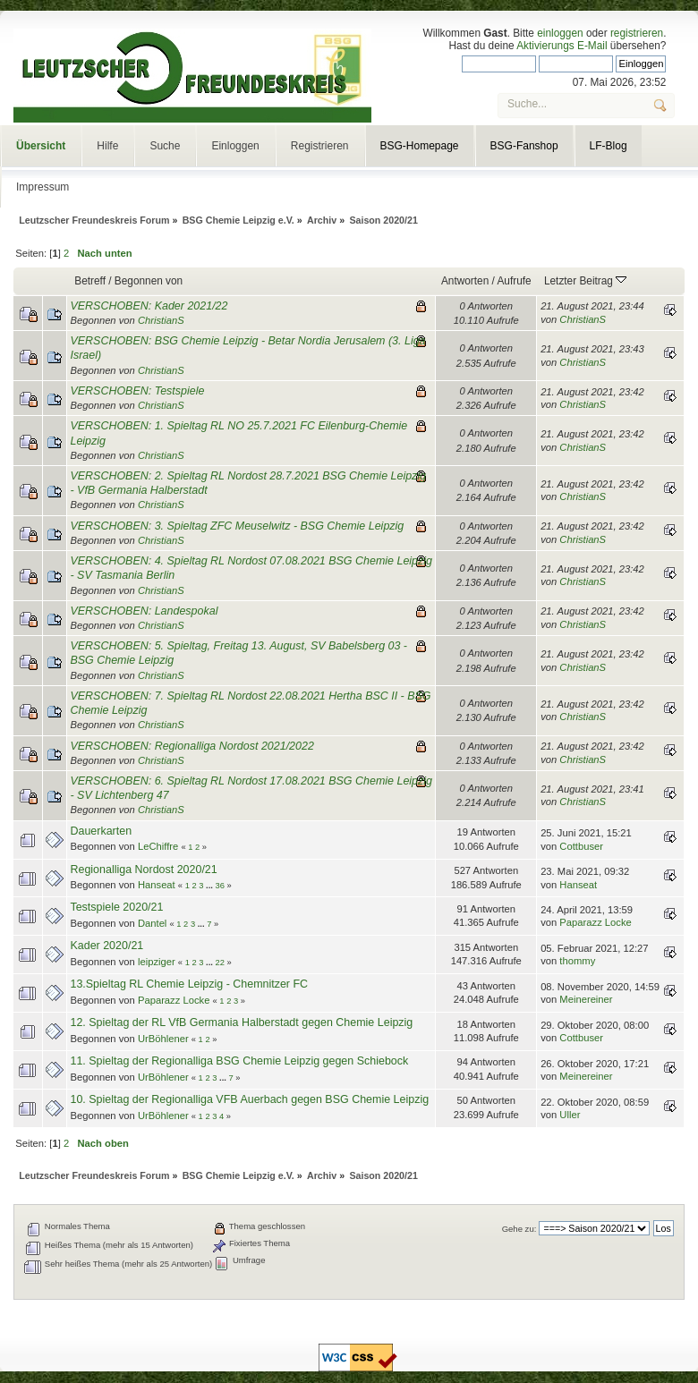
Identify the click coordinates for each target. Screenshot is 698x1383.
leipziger (156, 961)
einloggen (560, 33)
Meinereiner (585, 999)
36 (219, 885)
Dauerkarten (101, 831)
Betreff (90, 281)
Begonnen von (149, 281)
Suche (164, 146)
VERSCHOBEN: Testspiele (137, 391)
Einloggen (235, 146)
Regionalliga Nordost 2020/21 (143, 869)
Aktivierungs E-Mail (561, 45)
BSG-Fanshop (524, 146)
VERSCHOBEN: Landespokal (143, 611)
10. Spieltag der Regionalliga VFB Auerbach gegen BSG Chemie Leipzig (249, 1099)
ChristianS (161, 320)
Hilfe (107, 146)
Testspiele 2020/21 (116, 907)
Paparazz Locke (595, 922)
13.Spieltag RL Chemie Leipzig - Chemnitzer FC (189, 984)
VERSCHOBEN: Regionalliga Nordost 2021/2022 (191, 746)
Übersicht (40, 146)
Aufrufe (514, 281)
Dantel (152, 923)
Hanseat (156, 884)
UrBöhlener (163, 1038)
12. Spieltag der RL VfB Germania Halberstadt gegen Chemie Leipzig (241, 1022)
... (210, 885)
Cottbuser (581, 846)
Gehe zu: (519, 1229)
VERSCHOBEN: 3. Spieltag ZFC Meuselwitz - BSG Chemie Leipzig (237, 526)
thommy (577, 960)
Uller (569, 1114)
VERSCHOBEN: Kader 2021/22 (148, 306)
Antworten (465, 281)
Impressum (42, 187)
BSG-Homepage (419, 146)
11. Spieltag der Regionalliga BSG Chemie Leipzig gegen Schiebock (239, 1061)
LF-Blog (608, 146)
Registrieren (320, 146)
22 (219, 962)
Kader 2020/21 (106, 945)
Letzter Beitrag (585, 281)
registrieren (636, 33)
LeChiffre (158, 846)
